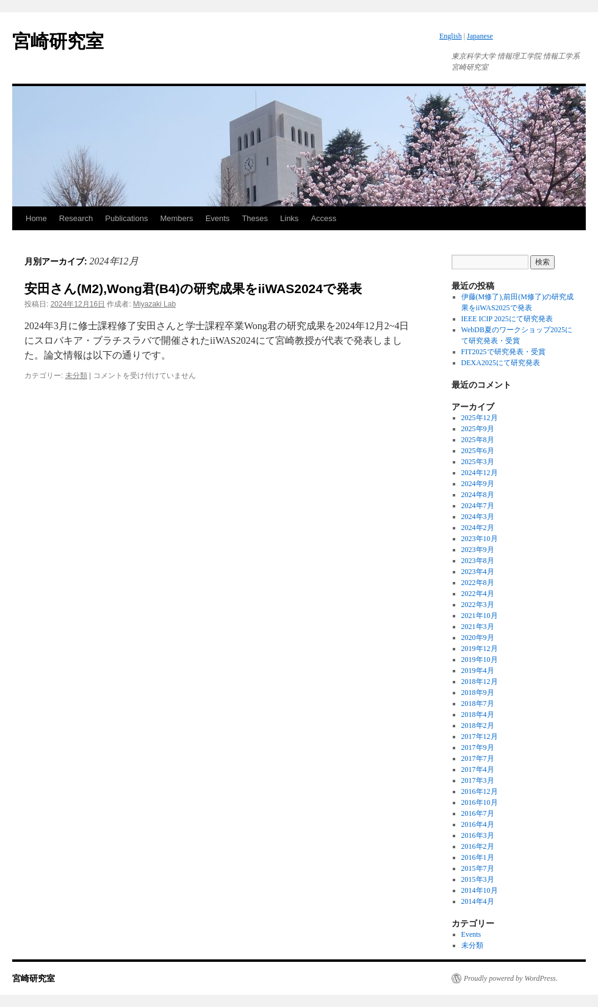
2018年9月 (477, 692)
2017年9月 (477, 747)
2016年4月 (477, 824)
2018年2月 (477, 725)
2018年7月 (477, 703)
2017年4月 (477, 769)
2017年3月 (477, 780)
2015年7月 (477, 868)
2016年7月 (477, 813)
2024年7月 (477, 505)
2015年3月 (477, 879)
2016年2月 (477, 846)
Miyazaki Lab (154, 304)
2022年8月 (477, 582)
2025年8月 (477, 439)
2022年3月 (477, 604)
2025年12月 (479, 417)
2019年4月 (477, 670)
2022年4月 (477, 593)
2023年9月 (477, 549)
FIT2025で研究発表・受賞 (503, 351)
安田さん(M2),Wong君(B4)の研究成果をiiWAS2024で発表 (193, 289)
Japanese (480, 36)
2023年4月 (477, 571)
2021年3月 (477, 626)
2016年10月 (479, 802)
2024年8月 (477, 494)
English (450, 36)
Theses (255, 218)
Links (289, 218)
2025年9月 (477, 428)
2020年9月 (477, 637)
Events (218, 218)
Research (76, 218)
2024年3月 (477, 516)
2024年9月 (477, 483)
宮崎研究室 (58, 41)
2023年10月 (479, 538)
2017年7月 (477, 758)
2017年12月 (479, 736)
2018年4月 (477, 714)
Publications (126, 218)
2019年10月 (479, 659)
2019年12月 (479, 648)
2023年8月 (477, 560)
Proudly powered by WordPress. (511, 978)
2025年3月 (477, 461)
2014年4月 (477, 901)
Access (323, 218)
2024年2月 (477, 527)
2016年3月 (477, 835)
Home (36, 218)
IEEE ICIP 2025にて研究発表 (507, 318)
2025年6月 (477, 450)
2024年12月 (479, 472)
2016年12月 (479, 791)
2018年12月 (479, 681)
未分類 (76, 375)
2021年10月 (479, 615)
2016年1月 (477, 857)
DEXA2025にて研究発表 (500, 362)
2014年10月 (479, 890)
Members (176, 218)
